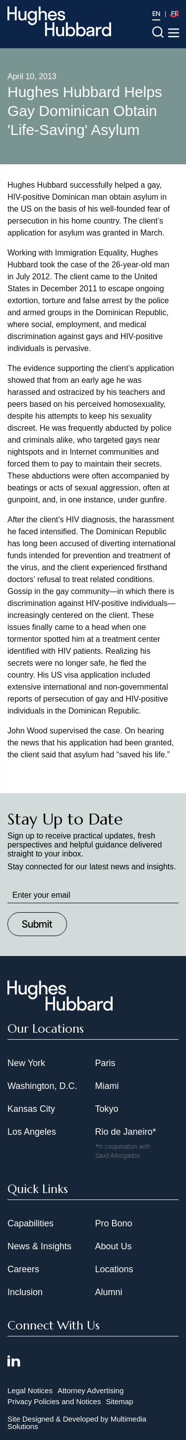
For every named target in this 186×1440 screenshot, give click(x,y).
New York (26, 1063)
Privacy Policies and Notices (54, 1401)
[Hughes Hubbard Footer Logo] (60, 1007)
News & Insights (39, 1246)
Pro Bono (113, 1223)
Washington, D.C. (42, 1086)
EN (156, 13)
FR (175, 13)
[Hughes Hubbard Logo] (59, 21)
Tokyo (107, 1109)
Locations (114, 1269)
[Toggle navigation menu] (173, 32)
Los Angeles (31, 1132)
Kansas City (31, 1109)
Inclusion (25, 1292)
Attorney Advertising (91, 1390)
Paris (105, 1063)
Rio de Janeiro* (125, 1132)
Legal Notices (30, 1390)
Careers (23, 1269)
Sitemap (119, 1401)
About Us (113, 1246)
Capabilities (30, 1223)
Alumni (109, 1292)
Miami (107, 1086)
